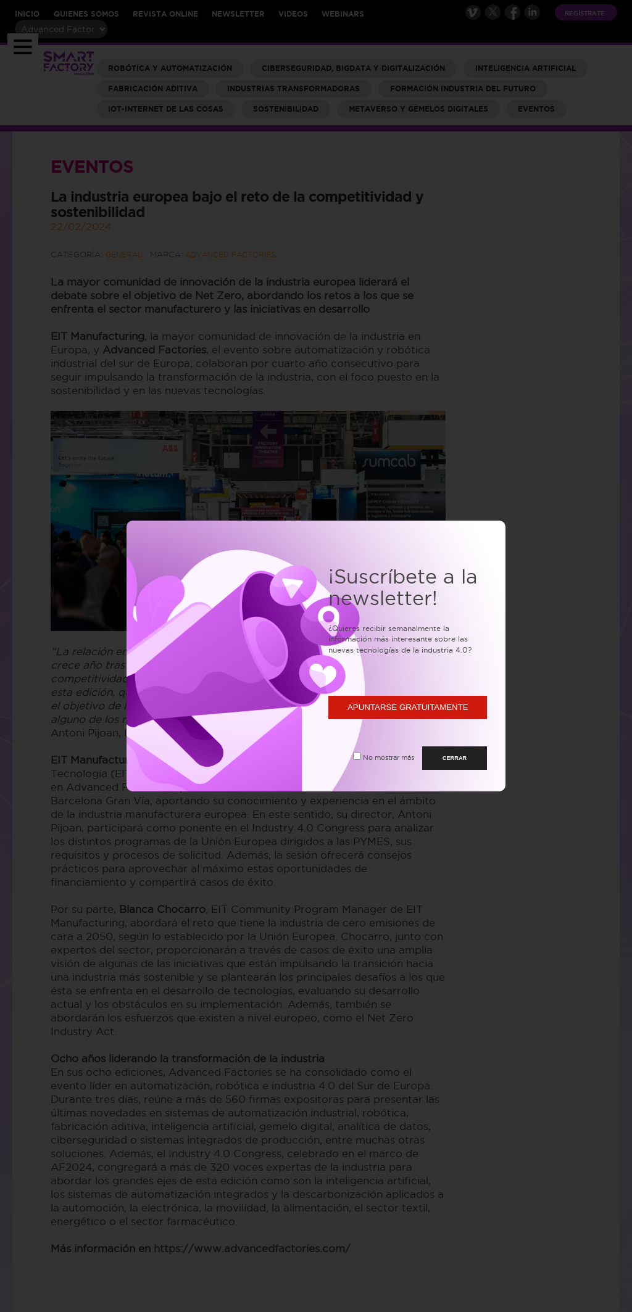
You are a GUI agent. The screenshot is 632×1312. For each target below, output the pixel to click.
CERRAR (455, 758)
